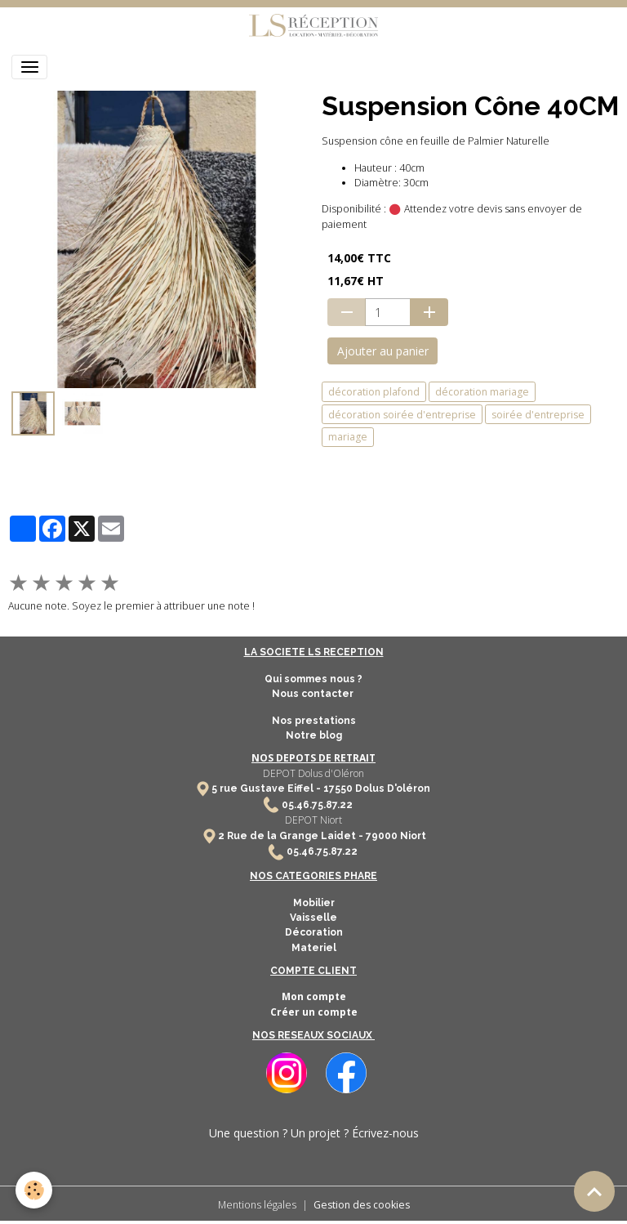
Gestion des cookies (362, 1205)
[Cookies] (34, 1190)
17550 (338, 788)
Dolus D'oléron (391, 788)
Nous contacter (314, 693)
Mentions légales (257, 1205)
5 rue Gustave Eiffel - (267, 788)
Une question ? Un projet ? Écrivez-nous (314, 1133)
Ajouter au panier (383, 351)
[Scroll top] (594, 1191)
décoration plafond (374, 392)
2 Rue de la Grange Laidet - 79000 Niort (322, 836)
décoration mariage (482, 392)
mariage (347, 437)
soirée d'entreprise (538, 415)
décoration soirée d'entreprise (402, 415)
